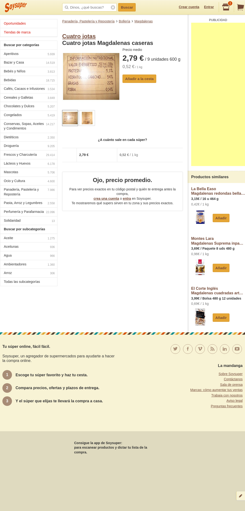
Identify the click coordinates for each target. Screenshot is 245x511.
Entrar (209, 7)
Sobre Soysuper (231, 374)
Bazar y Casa (29, 62)
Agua (29, 255)
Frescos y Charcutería (29, 155)
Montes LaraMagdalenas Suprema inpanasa (218, 241)
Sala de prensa (231, 385)
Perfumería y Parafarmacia (29, 212)
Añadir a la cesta (139, 79)
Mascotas (29, 172)
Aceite (29, 238)
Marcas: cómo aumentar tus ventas (216, 390)
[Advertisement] (218, 94)
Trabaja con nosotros (227, 395)
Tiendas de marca (17, 32)
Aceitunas (29, 247)
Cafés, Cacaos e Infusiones (29, 89)
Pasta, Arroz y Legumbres (29, 203)
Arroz (29, 273)
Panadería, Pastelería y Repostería (88, 21)
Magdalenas (143, 21)
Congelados (29, 115)
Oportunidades (15, 23)
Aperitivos (29, 54)
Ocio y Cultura (29, 181)
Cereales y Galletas (29, 98)
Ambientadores (29, 264)
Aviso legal (235, 401)
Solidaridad (29, 221)
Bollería (124, 21)
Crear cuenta (189, 7)
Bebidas (29, 80)
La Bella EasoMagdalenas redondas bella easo (218, 191)
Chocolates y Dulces (29, 106)
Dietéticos (29, 137)
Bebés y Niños (29, 71)
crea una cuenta (106, 198)
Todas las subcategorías (22, 282)
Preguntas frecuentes (227, 406)
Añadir (221, 218)
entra (127, 198)
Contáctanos (233, 379)
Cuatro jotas (79, 36)
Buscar (127, 7)
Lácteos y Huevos (29, 164)
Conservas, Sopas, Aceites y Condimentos (29, 126)
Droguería (29, 146)
